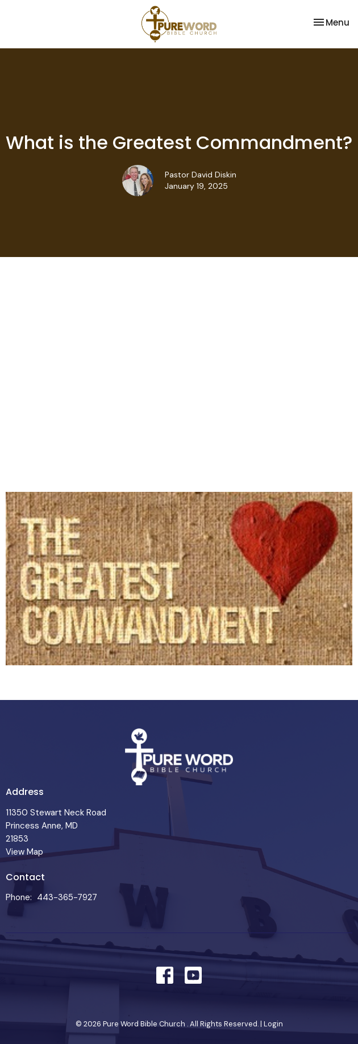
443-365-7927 (67, 897)
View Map (24, 851)
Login (273, 1024)
